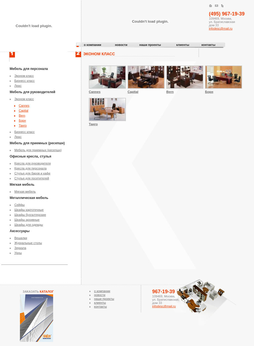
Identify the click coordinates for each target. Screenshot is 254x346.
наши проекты (150, 44)
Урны (18, 253)
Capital (23, 110)
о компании (92, 44)
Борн (22, 120)
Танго (23, 125)
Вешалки (20, 238)
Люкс (18, 85)
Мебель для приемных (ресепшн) (38, 150)
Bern (22, 115)
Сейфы (19, 204)
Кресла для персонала (30, 168)
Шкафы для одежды (28, 224)
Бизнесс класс (24, 80)
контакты (208, 44)
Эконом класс (24, 75)
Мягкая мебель (25, 191)
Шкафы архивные (27, 219)
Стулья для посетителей (31, 178)
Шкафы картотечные (29, 209)
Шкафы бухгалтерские (30, 214)
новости (121, 44)
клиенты (182, 44)
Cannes (24, 105)
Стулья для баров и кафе (32, 173)
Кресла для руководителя (32, 163)
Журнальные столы (28, 243)
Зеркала (20, 248)
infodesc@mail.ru (220, 28)
